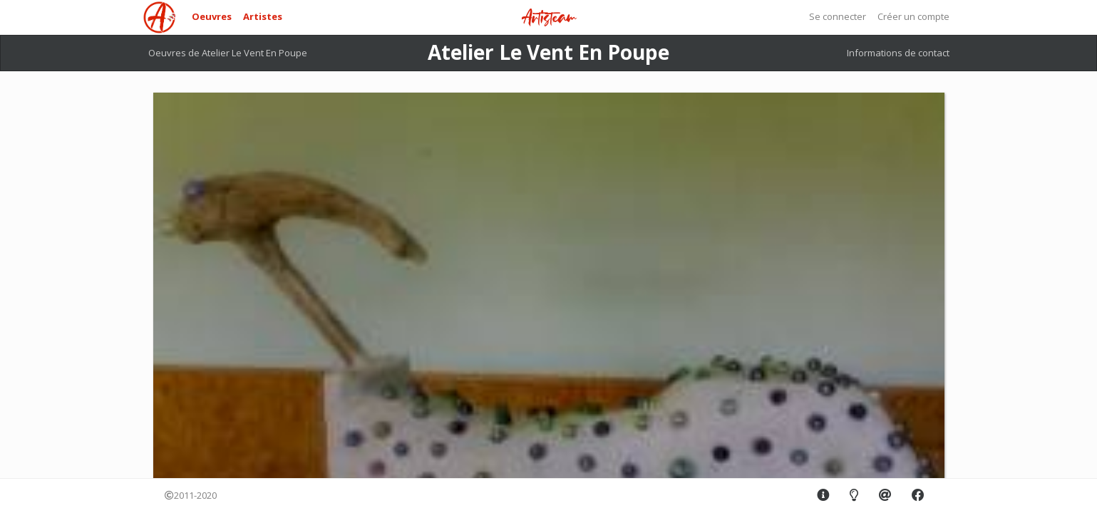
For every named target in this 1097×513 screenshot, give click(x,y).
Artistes (262, 16)
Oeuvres (212, 16)
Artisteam (549, 18)
